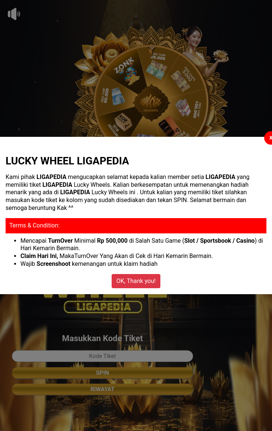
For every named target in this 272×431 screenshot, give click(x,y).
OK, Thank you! (136, 280)
